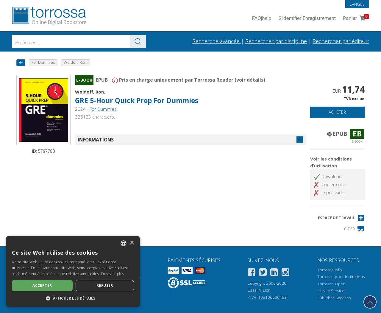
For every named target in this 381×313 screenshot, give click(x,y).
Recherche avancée (216, 41)
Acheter (337, 112)
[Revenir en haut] (370, 302)
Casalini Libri (259, 290)
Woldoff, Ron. (90, 92)
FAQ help (261, 18)
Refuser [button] (104, 285)
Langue (357, 4)
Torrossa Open (331, 283)
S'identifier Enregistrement (307, 18)
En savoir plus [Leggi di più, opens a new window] (112, 273)
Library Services (331, 290)
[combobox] (79, 41)
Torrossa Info (329, 269)
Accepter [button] (42, 285)
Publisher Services (334, 297)
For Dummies (103, 109)
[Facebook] (251, 273)
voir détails (249, 80)
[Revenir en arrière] (20, 62)
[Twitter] (263, 273)
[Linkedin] (274, 273)
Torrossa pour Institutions (341, 276)
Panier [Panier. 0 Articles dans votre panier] (355, 18)
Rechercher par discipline (276, 41)
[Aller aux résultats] (138, 41)
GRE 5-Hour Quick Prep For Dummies (136, 100)
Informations (96, 139)
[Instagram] (285, 273)
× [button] (131, 243)
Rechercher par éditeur (341, 41)
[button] (341, 217)
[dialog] (73, 271)
